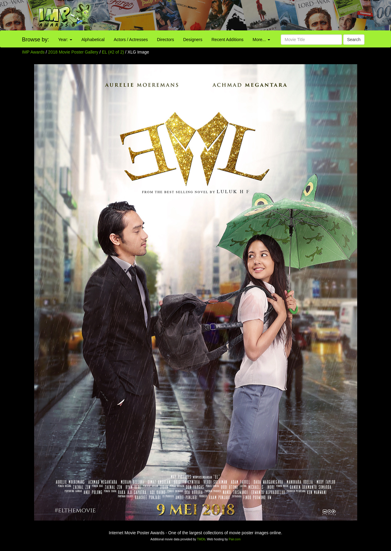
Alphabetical (92, 39)
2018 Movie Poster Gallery (73, 52)
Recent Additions (228, 39)
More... (261, 39)
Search (354, 39)
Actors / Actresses (131, 39)
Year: (65, 39)
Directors (165, 39)
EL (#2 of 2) (113, 52)
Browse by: (35, 40)
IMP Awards (33, 52)
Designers (192, 39)
